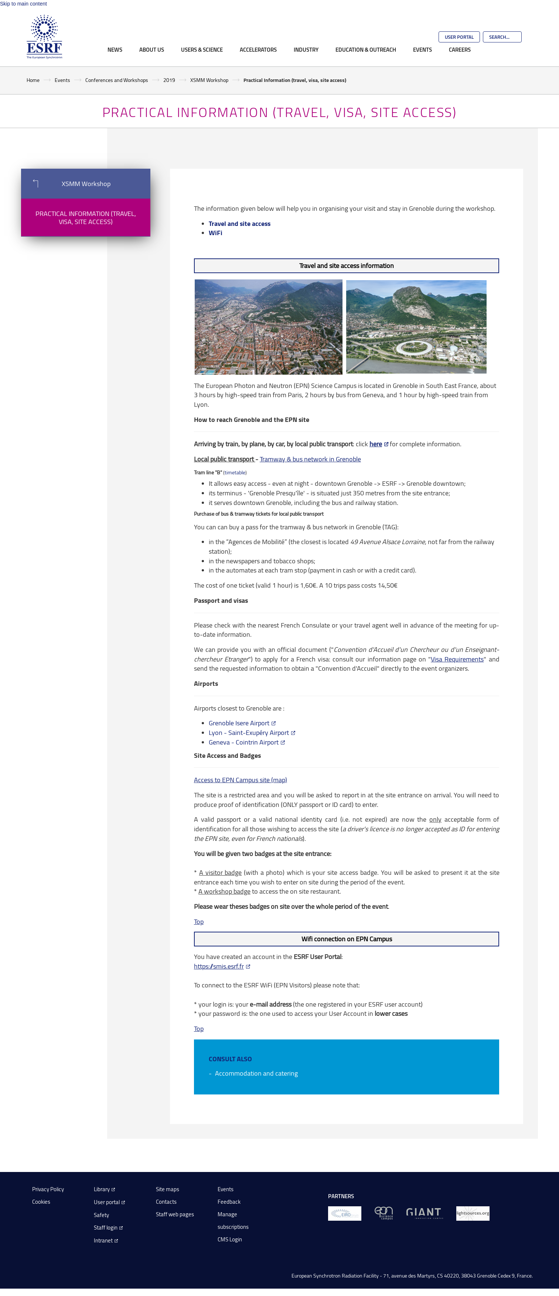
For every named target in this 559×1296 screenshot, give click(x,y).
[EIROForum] (344, 1213)
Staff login (105, 1227)
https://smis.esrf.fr (219, 966)
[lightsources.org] (473, 1213)
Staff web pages (175, 1214)
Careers (460, 49)
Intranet (103, 1240)
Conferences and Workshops (116, 79)
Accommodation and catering (256, 1073)
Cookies (41, 1202)
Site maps (167, 1189)
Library (102, 1189)
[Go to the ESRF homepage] (44, 36)
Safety (101, 1215)
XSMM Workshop (209, 79)
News (115, 49)
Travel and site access (239, 223)
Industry (306, 49)
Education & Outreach (365, 49)
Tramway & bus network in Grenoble (310, 458)
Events (422, 49)
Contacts (166, 1202)
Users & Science (202, 49)
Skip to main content (23, 4)
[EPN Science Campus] (384, 1213)
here (375, 443)
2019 (169, 79)
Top (199, 921)
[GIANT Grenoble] (424, 1213)
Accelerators (258, 49)
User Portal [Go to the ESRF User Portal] (459, 37)
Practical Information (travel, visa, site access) (85, 217)
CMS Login (230, 1239)
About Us (151, 49)
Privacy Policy (48, 1189)
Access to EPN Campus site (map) (240, 779)
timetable (235, 472)
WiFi (215, 232)
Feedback (229, 1202)
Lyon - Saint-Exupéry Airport (249, 732)
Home (33, 79)
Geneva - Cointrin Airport (244, 742)
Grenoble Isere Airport (239, 722)
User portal (107, 1202)
